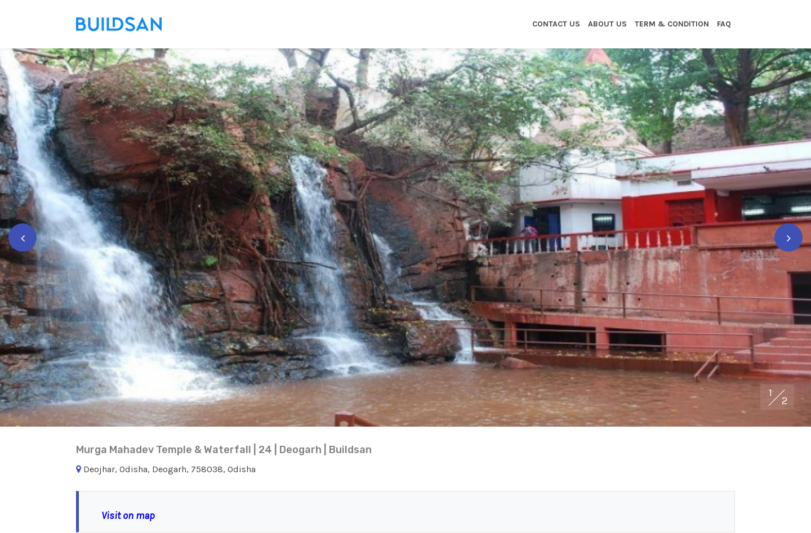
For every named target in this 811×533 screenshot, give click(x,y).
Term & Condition (672, 24)
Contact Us (556, 24)
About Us (607, 24)
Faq (724, 24)
